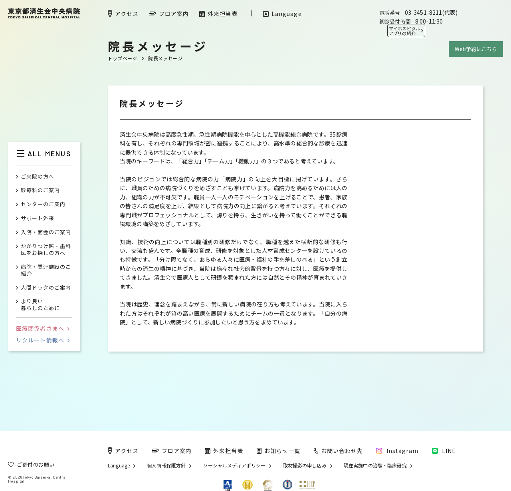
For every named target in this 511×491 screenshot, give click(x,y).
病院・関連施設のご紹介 (46, 270)
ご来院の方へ (37, 176)
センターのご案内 (43, 204)
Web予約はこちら (476, 49)
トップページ (122, 58)
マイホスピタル (404, 30)
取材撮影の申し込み (305, 465)
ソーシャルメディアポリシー (234, 465)
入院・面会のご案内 (46, 232)
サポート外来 (37, 218)
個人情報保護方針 (166, 465)
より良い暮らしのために (40, 305)
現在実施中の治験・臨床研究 (375, 465)
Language (119, 465)
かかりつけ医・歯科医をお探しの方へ (46, 249)
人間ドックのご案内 (46, 287)
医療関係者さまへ (42, 328)
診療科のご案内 (40, 190)
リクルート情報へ (42, 340)
